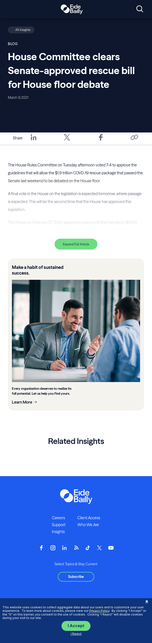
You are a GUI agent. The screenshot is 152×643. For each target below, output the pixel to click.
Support (58, 524)
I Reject (76, 634)
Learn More (22, 402)
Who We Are (88, 524)
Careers (58, 517)
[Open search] (139, 9)
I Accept (76, 625)
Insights (58, 531)
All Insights (22, 30)
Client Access (88, 517)
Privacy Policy (99, 611)
